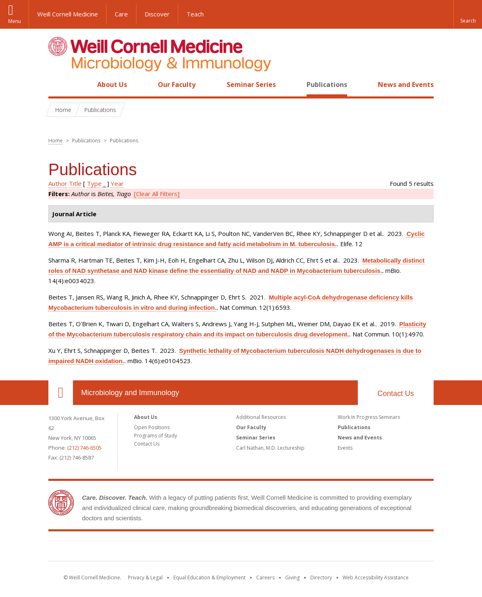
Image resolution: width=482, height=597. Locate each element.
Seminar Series (251, 84)
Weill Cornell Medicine (67, 14)
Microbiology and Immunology (130, 393)
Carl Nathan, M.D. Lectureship (270, 447)
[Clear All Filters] (157, 194)
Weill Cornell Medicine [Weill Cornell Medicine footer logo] (241, 548)
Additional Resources (261, 417)
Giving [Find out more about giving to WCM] (292, 577)
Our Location (60, 392)
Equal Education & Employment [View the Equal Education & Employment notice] (209, 577)
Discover (157, 14)
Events (345, 447)
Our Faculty (177, 84)
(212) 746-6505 (84, 447)
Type (94, 183)
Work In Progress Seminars (369, 417)
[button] (467, 14)
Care (121, 14)
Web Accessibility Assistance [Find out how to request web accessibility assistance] (376, 577)
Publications (327, 84)
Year (117, 183)
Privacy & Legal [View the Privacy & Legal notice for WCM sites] (145, 577)
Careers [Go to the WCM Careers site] (265, 577)
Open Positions (152, 427)
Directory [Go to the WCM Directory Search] (321, 577)
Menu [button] (14, 21)
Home (57, 84)
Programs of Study (155, 435)
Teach (195, 14)
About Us (112, 84)
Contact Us (395, 393)
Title (75, 183)
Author (57, 183)
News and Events (406, 84)
